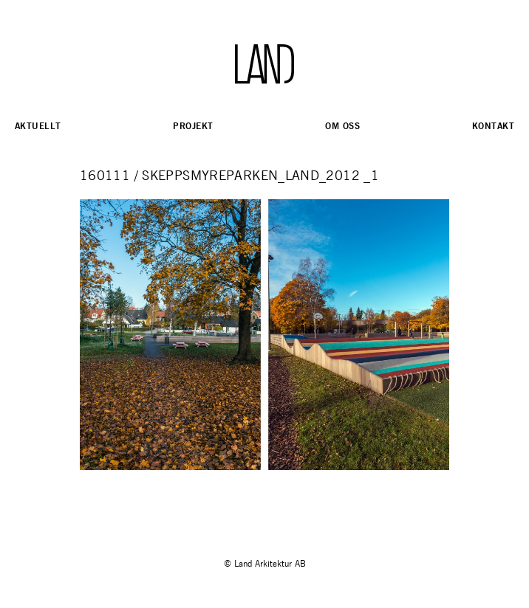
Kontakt (493, 125)
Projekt (193, 125)
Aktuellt (38, 125)
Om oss (342, 125)
